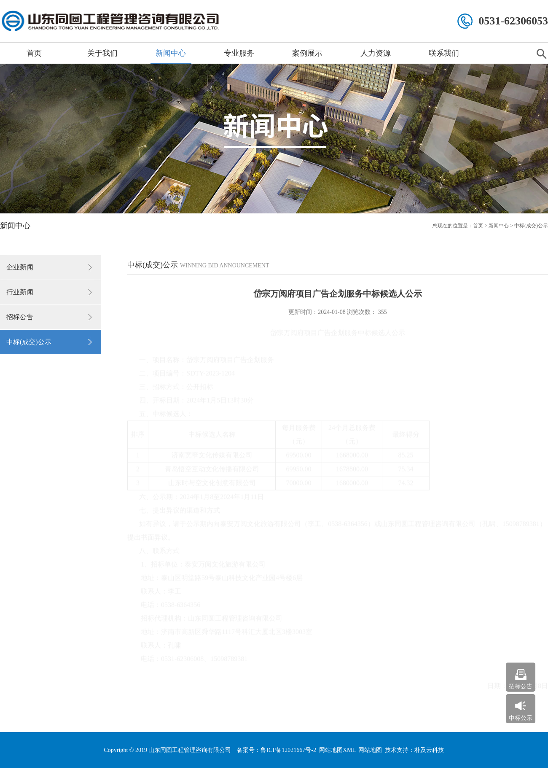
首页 (34, 53)
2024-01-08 (331, 311)
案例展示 (307, 53)
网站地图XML (337, 750)
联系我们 (444, 53)
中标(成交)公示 (28, 341)
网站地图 (370, 750)
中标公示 (520, 718)
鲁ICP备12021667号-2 (288, 750)
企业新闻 (19, 267)
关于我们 (102, 53)
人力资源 (375, 53)
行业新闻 (19, 292)
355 (381, 311)
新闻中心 (171, 53)
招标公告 (19, 317)
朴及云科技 (429, 750)
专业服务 (239, 53)
